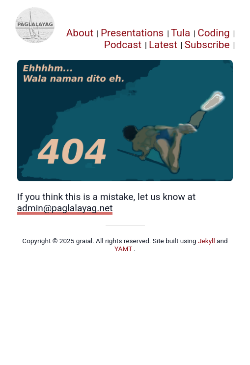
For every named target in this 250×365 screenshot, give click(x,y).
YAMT (124, 249)
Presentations (132, 33)
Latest (163, 45)
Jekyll (207, 241)
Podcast (122, 45)
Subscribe (207, 45)
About (79, 33)
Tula (180, 33)
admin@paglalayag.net (65, 208)
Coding (213, 33)
